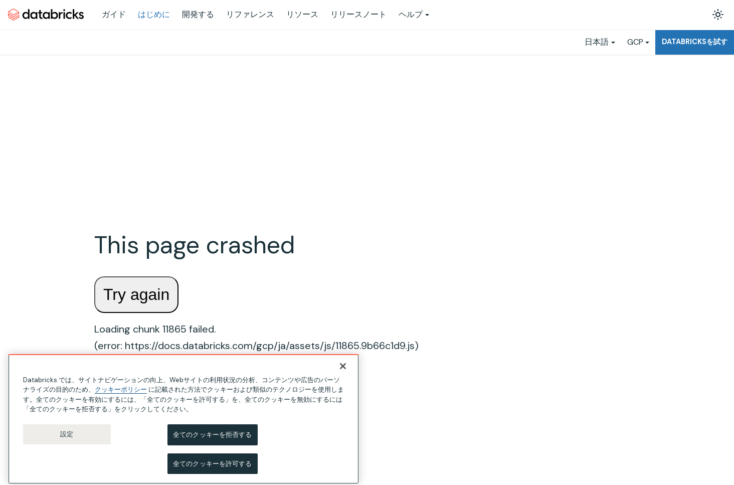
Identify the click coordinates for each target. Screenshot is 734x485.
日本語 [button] (597, 42)
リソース (302, 14)
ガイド (114, 14)
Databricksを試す (694, 41)
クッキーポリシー (121, 397)
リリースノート (358, 14)
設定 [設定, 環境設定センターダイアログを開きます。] (66, 441)
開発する (198, 14)
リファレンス (250, 14)
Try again (136, 294)
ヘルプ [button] (411, 14)
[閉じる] (343, 374)
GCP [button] (635, 42)
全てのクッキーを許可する (212, 471)
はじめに (154, 14)
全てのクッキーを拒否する (212, 442)
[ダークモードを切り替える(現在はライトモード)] (718, 15)
